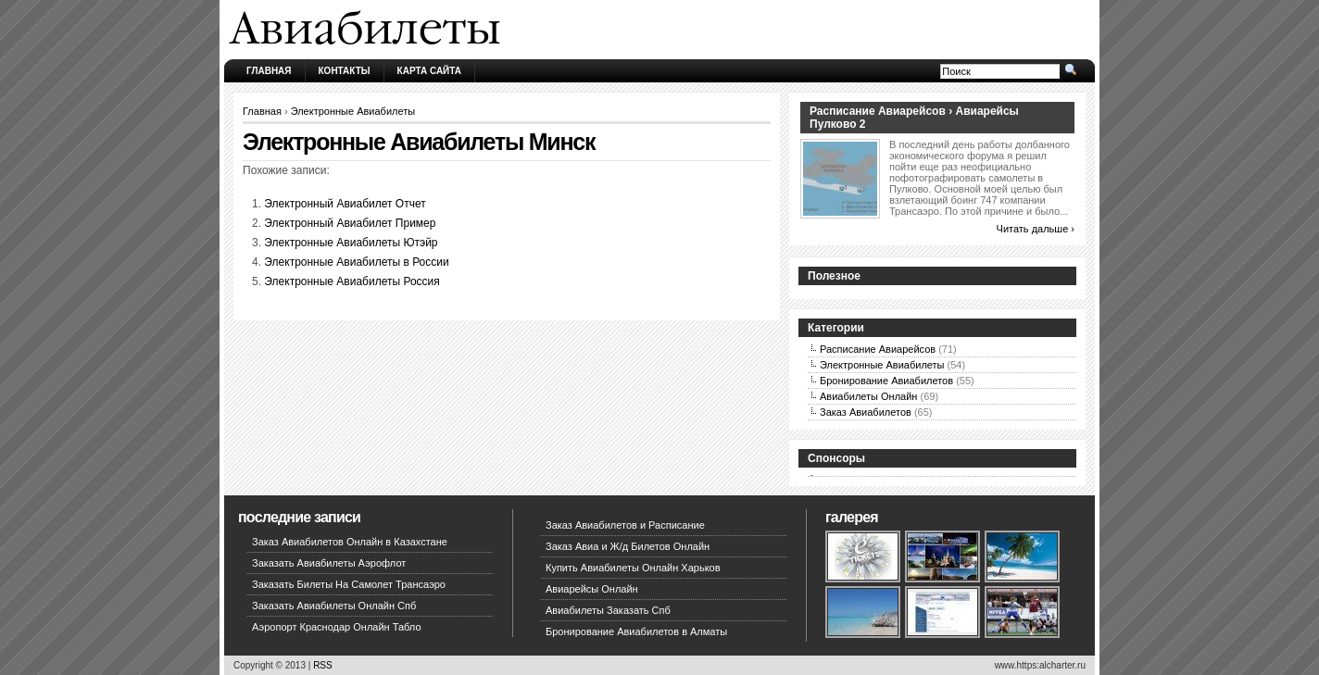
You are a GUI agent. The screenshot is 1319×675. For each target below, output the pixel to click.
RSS (323, 665)
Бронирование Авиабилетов (886, 380)
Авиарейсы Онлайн (592, 588)
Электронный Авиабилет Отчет (344, 203)
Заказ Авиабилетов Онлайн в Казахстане (349, 541)
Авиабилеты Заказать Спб (608, 610)
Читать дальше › (1035, 228)
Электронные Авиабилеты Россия (351, 281)
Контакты (345, 71)
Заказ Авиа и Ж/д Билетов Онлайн (628, 546)
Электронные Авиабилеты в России (356, 262)
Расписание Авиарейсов (878, 349)
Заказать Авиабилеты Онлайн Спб (334, 605)
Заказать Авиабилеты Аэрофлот (329, 563)
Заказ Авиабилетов (865, 412)
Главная (269, 71)
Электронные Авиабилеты (353, 111)
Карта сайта (429, 71)
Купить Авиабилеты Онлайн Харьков (633, 567)
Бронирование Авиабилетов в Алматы (636, 631)
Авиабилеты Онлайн (868, 396)
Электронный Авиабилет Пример (349, 223)
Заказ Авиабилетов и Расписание (625, 525)
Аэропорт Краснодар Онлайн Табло (336, 626)
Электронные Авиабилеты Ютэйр (350, 242)
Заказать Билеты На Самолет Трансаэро (349, 584)
